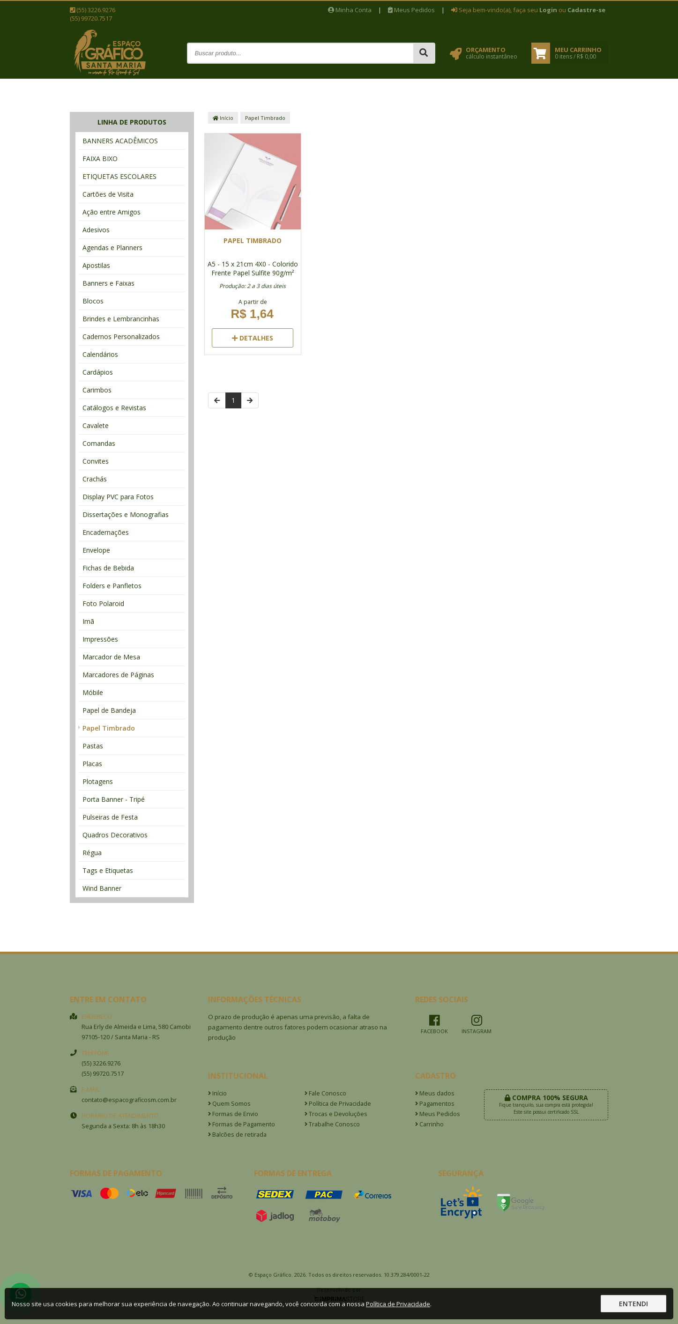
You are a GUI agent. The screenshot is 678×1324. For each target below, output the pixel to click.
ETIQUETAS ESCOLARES (119, 176)
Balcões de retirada (237, 1135)
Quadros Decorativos (115, 834)
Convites (95, 461)
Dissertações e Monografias (125, 514)
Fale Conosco (325, 1093)
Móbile (92, 692)
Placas (92, 763)
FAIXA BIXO (100, 158)
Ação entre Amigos (111, 211)
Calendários (100, 354)
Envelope (96, 550)
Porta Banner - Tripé (113, 799)
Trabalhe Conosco (332, 1124)
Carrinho (429, 1124)
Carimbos (97, 389)
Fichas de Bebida (108, 567)
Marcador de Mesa (111, 656)
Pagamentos (434, 1104)
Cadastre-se (586, 10)
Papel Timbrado (108, 728)
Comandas (98, 443)
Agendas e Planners (112, 247)
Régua (92, 852)
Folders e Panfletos (112, 585)
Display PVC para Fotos (118, 496)
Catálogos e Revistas (114, 407)
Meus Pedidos (411, 10)
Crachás (94, 478)
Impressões (100, 639)
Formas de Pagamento (241, 1124)
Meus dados (434, 1093)
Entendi (633, 1303)
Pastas (92, 745)
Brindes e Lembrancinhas (120, 318)
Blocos (93, 300)
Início (223, 117)
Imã (88, 621)
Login (548, 10)
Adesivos (96, 229)
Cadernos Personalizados (121, 336)
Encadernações (105, 532)
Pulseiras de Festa (110, 817)
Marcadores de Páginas (118, 674)
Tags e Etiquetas (107, 870)
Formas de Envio (233, 1114)
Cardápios (97, 372)
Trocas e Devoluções (336, 1114)
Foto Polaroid (103, 603)
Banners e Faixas (108, 283)
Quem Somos (229, 1104)
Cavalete (95, 425)
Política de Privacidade (338, 1104)
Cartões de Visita (108, 194)
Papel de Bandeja (109, 710)
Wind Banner (101, 888)
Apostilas (96, 265)
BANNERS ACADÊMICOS (120, 140)
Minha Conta (350, 10)
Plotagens (97, 781)
